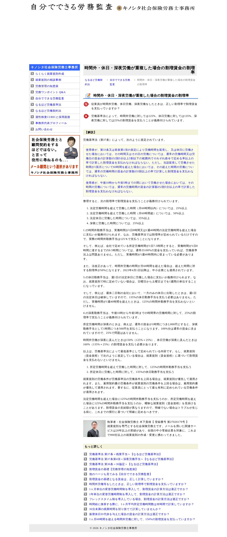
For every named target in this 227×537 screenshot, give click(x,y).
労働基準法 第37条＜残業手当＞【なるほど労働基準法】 (125, 454)
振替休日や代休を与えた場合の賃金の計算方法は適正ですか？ (129, 514)
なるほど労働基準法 (48, 104)
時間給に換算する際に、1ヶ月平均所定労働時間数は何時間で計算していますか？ (141, 504)
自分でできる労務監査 (49, 98)
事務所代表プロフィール (51, 123)
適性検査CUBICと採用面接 (52, 117)
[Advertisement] (113, 37)
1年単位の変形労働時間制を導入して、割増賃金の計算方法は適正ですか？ (137, 494)
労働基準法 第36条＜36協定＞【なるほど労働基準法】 (124, 464)
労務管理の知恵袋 (46, 86)
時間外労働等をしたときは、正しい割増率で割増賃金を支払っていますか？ (138, 484)
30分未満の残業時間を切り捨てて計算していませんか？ (125, 509)
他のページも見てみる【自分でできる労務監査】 (120, 474)
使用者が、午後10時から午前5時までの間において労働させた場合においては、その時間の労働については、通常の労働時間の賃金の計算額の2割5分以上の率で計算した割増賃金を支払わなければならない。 (140, 187)
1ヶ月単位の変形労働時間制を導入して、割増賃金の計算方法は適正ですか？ (138, 489)
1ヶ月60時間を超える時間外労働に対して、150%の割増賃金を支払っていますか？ (142, 519)
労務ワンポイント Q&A (50, 92)
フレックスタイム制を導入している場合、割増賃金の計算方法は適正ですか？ (139, 499)
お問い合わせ (44, 129)
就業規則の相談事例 (48, 79)
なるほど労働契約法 (48, 110)
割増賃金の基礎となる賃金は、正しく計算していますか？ (126, 479)
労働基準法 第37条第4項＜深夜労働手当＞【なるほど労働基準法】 (132, 459)
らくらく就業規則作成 (49, 73)
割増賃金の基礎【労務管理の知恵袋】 (113, 469)
